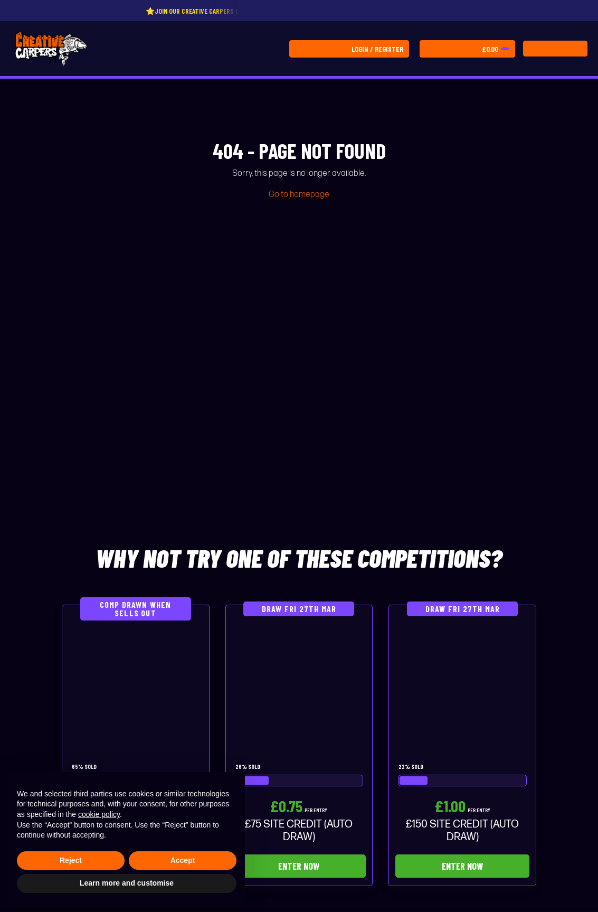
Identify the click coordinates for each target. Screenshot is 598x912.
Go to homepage (299, 195)
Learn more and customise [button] (127, 883)
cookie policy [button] (99, 814)
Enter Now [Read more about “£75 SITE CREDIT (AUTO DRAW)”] (298, 866)
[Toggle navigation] (555, 49)
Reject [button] (71, 860)
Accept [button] (182, 860)
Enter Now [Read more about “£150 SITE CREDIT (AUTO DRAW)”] (462, 866)
